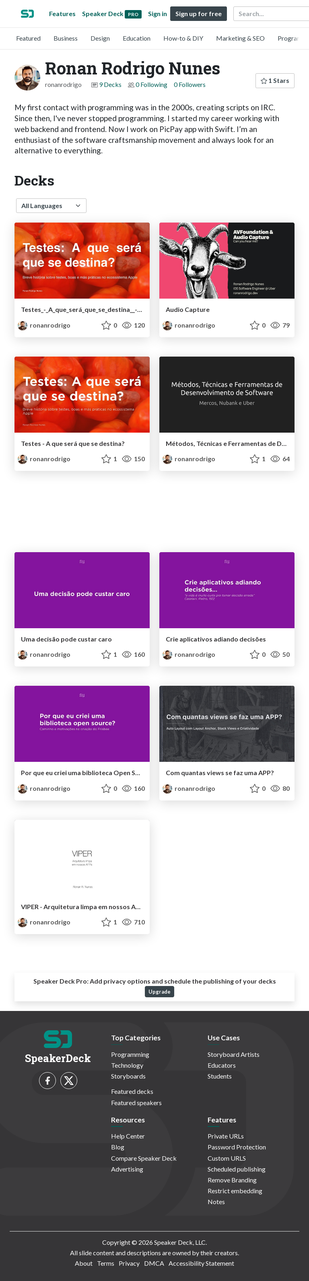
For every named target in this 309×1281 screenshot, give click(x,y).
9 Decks (110, 84)
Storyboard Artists (234, 1054)
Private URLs (226, 1136)
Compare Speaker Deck (144, 1158)
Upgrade (159, 991)
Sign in (157, 13)
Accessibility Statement (201, 1263)
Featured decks (132, 1091)
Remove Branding (232, 1180)
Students (220, 1076)
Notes (216, 1201)
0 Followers (190, 84)
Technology (127, 1065)
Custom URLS (227, 1158)
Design (100, 38)
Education (136, 38)
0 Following (151, 84)
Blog (117, 1147)
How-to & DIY (183, 38)
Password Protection (237, 1147)
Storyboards (128, 1076)
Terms (105, 1263)
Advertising (127, 1169)
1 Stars (275, 80)
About (84, 1263)
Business (66, 38)
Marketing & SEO (240, 38)
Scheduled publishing (237, 1169)
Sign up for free (198, 13)
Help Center (128, 1136)
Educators (222, 1065)
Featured (28, 38)
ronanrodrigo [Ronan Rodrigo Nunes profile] (44, 325)
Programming (130, 1054)
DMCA (154, 1263)
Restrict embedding (235, 1190)
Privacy (129, 1263)
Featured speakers (136, 1102)
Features (62, 13)
